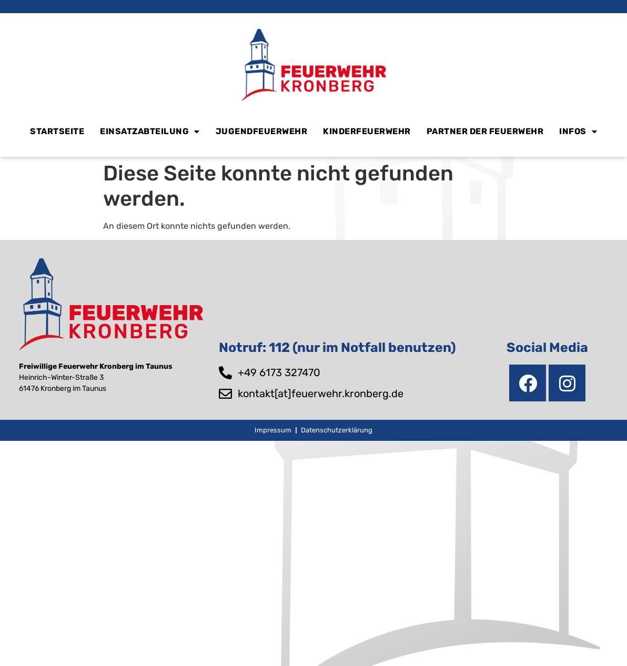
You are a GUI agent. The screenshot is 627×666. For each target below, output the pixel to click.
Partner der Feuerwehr (485, 131)
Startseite (57, 131)
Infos (578, 131)
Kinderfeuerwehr (367, 131)
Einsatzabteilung (150, 131)
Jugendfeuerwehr (262, 131)
